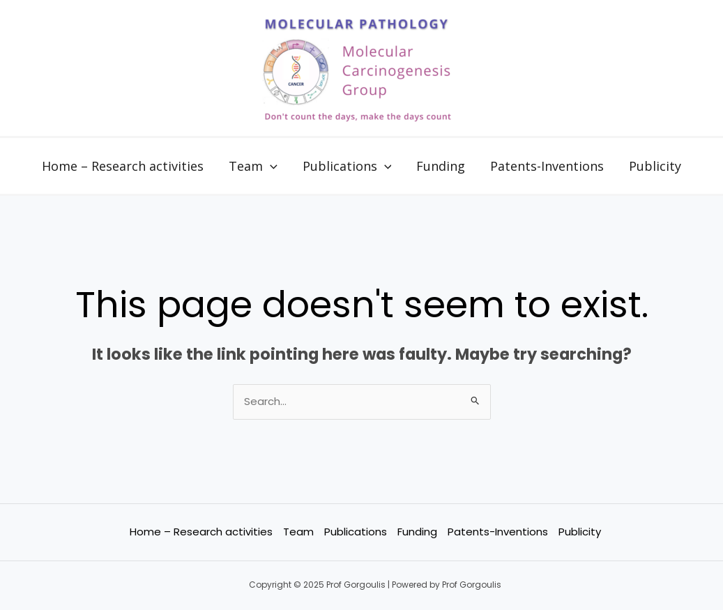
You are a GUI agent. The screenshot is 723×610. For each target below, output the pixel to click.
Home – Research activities (123, 166)
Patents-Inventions (547, 166)
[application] (270, 166)
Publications (347, 166)
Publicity (655, 166)
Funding (440, 166)
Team (253, 166)
